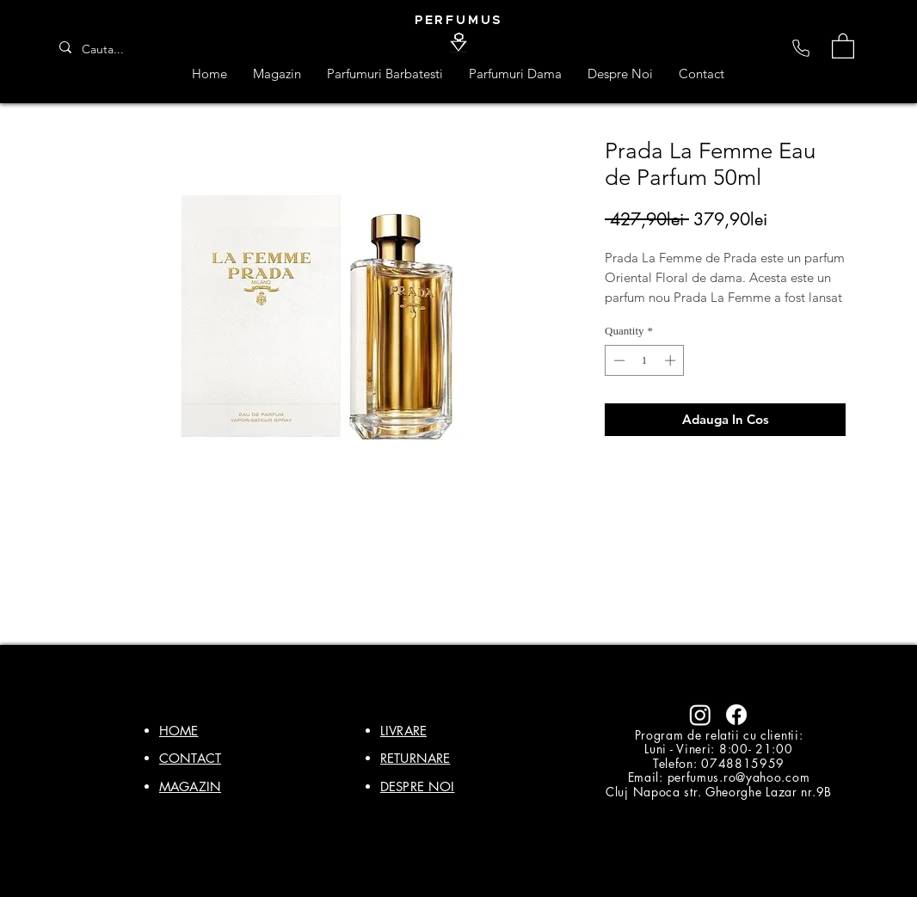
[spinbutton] (645, 360)
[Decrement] (617, 360)
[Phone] (801, 48)
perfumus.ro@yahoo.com (739, 777)
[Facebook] (736, 714)
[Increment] (672, 360)
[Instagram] (700, 714)
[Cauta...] (108, 49)
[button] (843, 45)
